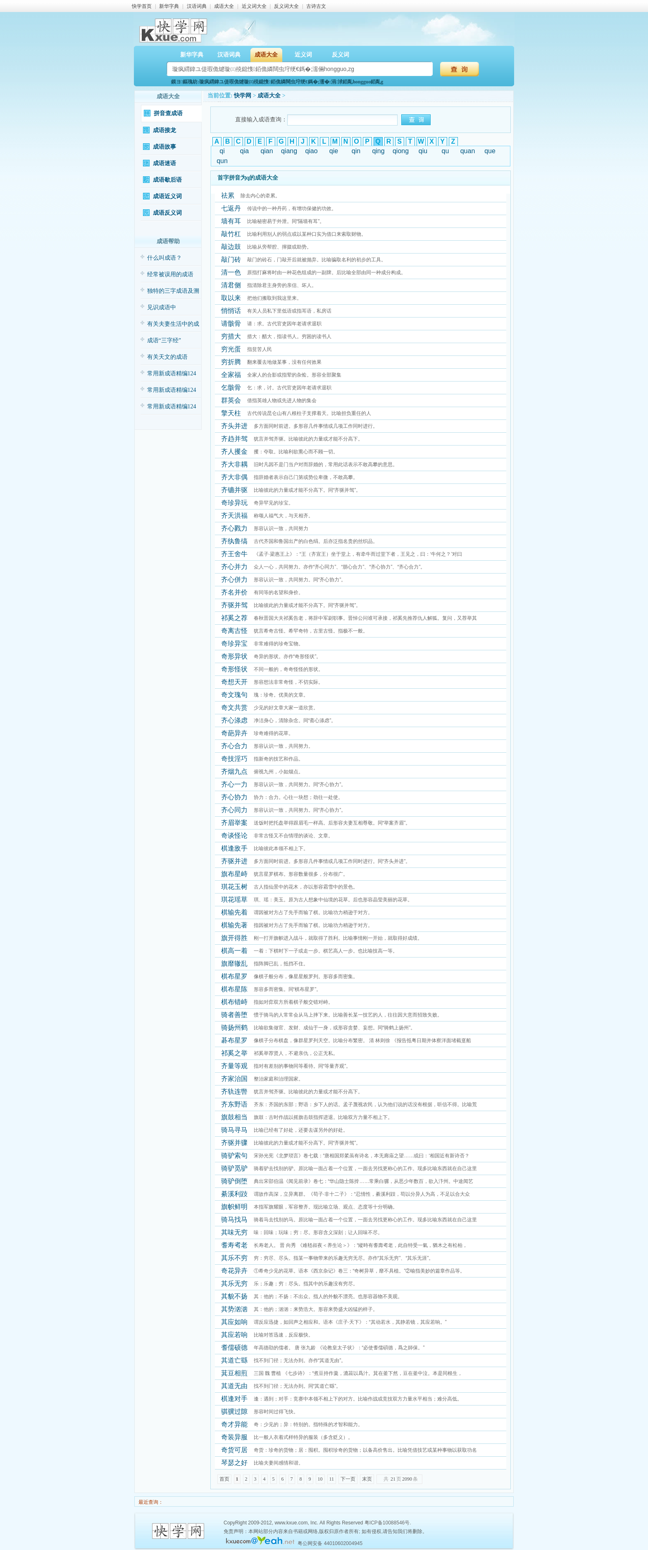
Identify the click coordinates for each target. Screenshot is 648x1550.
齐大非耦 (234, 464)
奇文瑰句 (234, 694)
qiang (289, 150)
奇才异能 (234, 1424)
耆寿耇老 (234, 1245)
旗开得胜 (234, 937)
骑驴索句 (234, 1155)
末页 (367, 1479)
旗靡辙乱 (234, 963)
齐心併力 (234, 579)
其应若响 (234, 1334)
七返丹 (231, 208)
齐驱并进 (234, 861)
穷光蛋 (231, 349)
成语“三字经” (164, 340)
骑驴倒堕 (234, 1181)
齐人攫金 (234, 451)
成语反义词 (167, 213)
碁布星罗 (234, 1040)
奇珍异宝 (234, 643)
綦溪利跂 (234, 1193)
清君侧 (231, 285)
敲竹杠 (231, 233)
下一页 (348, 1479)
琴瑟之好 (234, 1462)
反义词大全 (286, 6)
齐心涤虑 (234, 720)
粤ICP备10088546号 (387, 1523)
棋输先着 (234, 912)
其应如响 (234, 1321)
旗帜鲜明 (234, 1206)
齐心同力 (234, 809)
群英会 (231, 400)
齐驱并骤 (234, 1142)
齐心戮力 (234, 528)
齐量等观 (234, 1065)
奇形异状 (234, 656)
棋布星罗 (234, 976)
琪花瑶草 (234, 899)
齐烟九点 (234, 771)
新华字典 (169, 6)
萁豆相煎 (234, 1373)
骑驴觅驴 (234, 1168)
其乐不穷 (234, 1257)
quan (467, 150)
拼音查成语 (168, 113)
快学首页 (142, 6)
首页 (224, 1479)
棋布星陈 (234, 989)
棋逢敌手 (234, 848)
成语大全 (224, 6)
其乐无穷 (234, 1283)
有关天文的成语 (167, 357)
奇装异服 (234, 1437)
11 (331, 1479)
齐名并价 (234, 592)
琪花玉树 (234, 886)
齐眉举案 (234, 822)
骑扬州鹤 (234, 1027)
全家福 (231, 374)
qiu (423, 150)
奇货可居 (234, 1449)
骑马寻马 (234, 1129)
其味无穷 (234, 1232)
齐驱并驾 (234, 605)
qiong (401, 150)
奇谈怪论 (234, 835)
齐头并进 (234, 425)
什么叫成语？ (164, 258)
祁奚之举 (234, 1053)
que (490, 150)
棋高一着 (234, 950)
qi (221, 150)
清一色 (231, 272)
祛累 (227, 195)
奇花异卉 (234, 1270)
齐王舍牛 (234, 553)
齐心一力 (234, 784)
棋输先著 (234, 925)
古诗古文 (316, 6)
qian (266, 150)
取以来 (231, 297)
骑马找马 (234, 1219)
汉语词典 (197, 6)
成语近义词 (167, 196)
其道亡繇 (234, 1360)
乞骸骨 (231, 387)
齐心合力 (234, 745)
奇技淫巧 (234, 758)
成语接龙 (164, 130)
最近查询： (150, 1502)
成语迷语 (164, 163)
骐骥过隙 (234, 1411)
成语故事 (164, 147)
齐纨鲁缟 (234, 541)
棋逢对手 (234, 1398)
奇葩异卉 (234, 733)
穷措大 (231, 336)
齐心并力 (234, 566)
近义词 (303, 55)
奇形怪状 (234, 669)
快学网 (242, 95)
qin (356, 150)
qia (244, 150)
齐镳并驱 (234, 489)
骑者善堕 (234, 1014)
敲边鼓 (231, 246)
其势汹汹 (234, 1309)
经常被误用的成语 (170, 274)
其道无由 (234, 1385)
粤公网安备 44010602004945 (330, 1543)
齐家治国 (234, 1078)
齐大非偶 (234, 477)
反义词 (340, 55)
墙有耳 (231, 221)
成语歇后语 (167, 180)
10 (320, 1479)
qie (333, 150)
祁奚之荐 (234, 617)
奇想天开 (234, 681)
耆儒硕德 (234, 1347)
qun (222, 160)
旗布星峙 (234, 873)
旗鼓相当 (234, 1117)
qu (445, 150)
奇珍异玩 (234, 502)
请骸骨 (231, 323)
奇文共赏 (234, 707)
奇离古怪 (234, 630)
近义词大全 (254, 6)
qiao (311, 150)
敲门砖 (231, 259)
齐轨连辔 (234, 1091)
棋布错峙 (234, 1001)
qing (378, 150)
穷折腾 (231, 361)
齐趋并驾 (234, 438)
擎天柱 (231, 413)
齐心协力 (234, 797)
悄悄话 (231, 310)
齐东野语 (234, 1104)
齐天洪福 (234, 515)
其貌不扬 (234, 1296)
